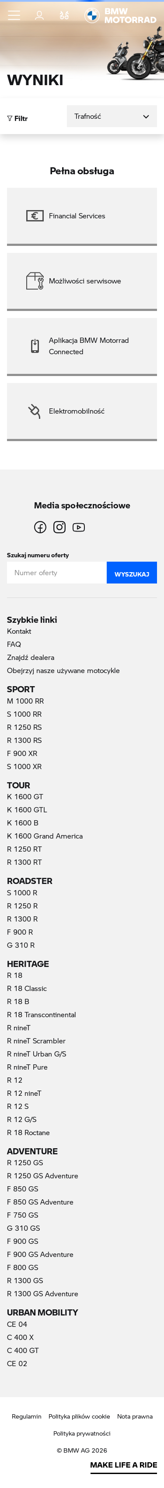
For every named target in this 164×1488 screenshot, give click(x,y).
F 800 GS (22, 1267)
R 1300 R (22, 919)
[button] (14, 15)
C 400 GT (23, 1350)
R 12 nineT (24, 1093)
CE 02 (17, 1363)
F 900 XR (22, 753)
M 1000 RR (25, 701)
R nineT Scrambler (36, 1041)
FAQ (14, 644)
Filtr (17, 116)
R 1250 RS (24, 727)
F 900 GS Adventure (40, 1254)
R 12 (14, 1080)
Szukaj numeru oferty (38, 553)
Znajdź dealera (30, 657)
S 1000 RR (24, 714)
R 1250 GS (25, 1162)
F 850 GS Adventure (40, 1202)
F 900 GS (22, 1241)
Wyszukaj (132, 572)
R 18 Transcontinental (41, 1014)
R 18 (14, 975)
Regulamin (27, 1416)
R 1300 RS (24, 740)
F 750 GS (22, 1215)
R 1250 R (22, 906)
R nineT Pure (27, 1067)
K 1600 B (22, 823)
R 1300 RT (24, 862)
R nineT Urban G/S (36, 1054)
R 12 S (17, 1106)
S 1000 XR (24, 766)
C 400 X (20, 1337)
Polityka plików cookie (79, 1416)
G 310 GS (23, 1228)
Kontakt (19, 631)
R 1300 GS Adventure (42, 1293)
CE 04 (17, 1324)
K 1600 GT (25, 796)
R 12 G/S (21, 1119)
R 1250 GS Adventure (42, 1175)
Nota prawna (135, 1416)
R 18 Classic (27, 988)
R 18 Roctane (28, 1132)
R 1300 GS (25, 1280)
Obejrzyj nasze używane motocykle (63, 670)
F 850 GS (22, 1189)
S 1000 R (22, 892)
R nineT (19, 1027)
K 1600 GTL (27, 809)
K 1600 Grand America (45, 836)
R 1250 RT (24, 849)
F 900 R (20, 932)
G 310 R (21, 945)
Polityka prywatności (82, 1433)
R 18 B (18, 1001)
